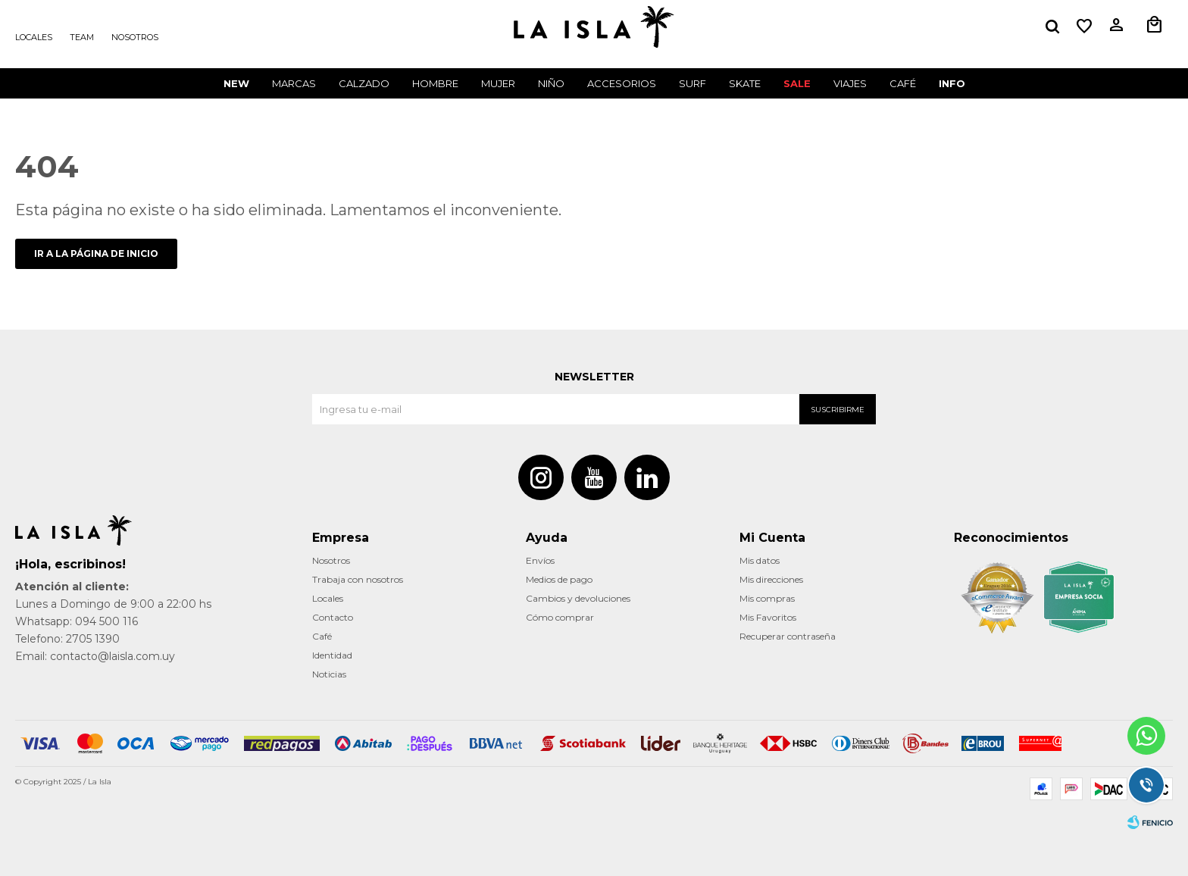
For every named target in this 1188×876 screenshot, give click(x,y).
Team (82, 37)
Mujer (498, 83)
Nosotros (134, 37)
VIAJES (850, 83)
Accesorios (621, 83)
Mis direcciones (771, 579)
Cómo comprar (560, 617)
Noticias (329, 674)
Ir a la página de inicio (96, 253)
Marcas (294, 83)
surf (692, 83)
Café (322, 636)
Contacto (332, 617)
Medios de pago (559, 579)
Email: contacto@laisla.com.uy (95, 656)
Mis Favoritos (767, 617)
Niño (551, 83)
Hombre (435, 83)
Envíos (540, 560)
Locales (33, 37)
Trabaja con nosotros (357, 579)
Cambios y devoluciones (578, 598)
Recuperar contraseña (787, 636)
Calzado (364, 83)
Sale (797, 83)
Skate (745, 83)
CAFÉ (902, 83)
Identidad (332, 655)
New (236, 83)
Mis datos (759, 560)
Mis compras (767, 598)
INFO (952, 83)
